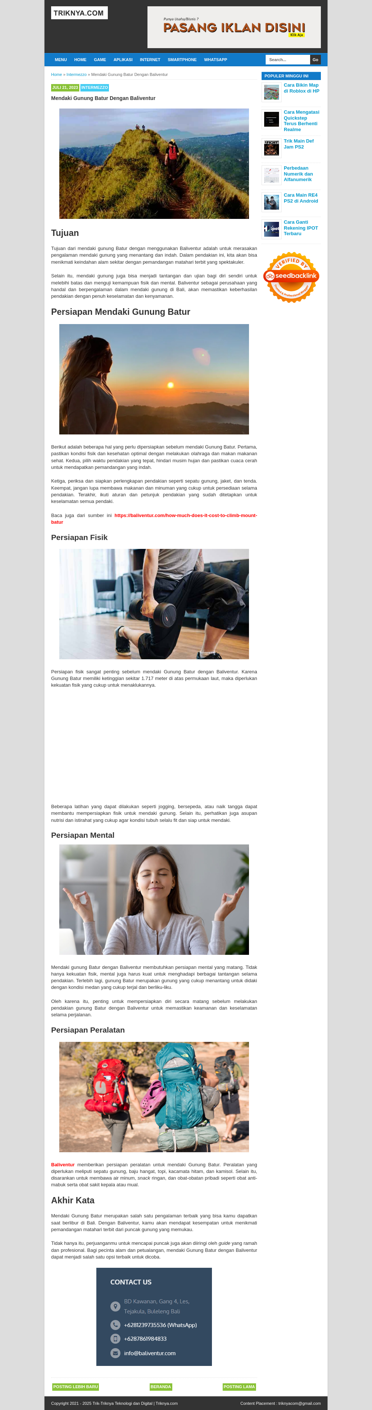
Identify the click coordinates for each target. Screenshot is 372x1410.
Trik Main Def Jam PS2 (299, 144)
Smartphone (182, 59)
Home (80, 59)
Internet (150, 59)
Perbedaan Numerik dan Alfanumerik (298, 173)
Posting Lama (239, 1386)
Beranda (161, 1386)
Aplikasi (122, 59)
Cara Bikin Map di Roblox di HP (301, 88)
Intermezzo (95, 87)
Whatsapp (215, 59)
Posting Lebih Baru (75, 1386)
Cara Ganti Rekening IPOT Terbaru (301, 227)
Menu (61, 59)
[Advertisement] (154, 744)
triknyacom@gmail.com (300, 1403)
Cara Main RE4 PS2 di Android (301, 198)
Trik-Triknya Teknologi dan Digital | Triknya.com (135, 1403)
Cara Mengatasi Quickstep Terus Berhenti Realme (301, 120)
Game (100, 59)
